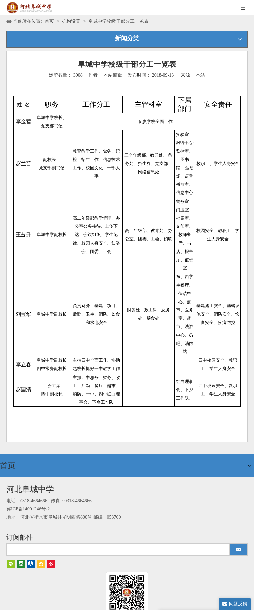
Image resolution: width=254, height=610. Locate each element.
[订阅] (238, 548)
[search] (115, 548)
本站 (200, 75)
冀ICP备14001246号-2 (28, 508)
